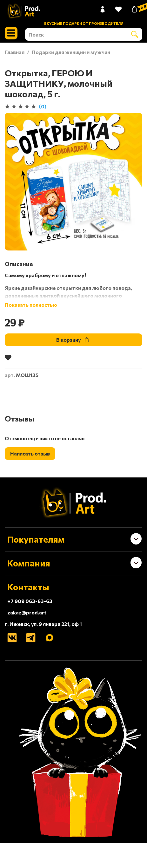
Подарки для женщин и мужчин (71, 52)
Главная (14, 52)
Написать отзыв (30, 453)
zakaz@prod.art (26, 612)
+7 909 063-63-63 (29, 601)
